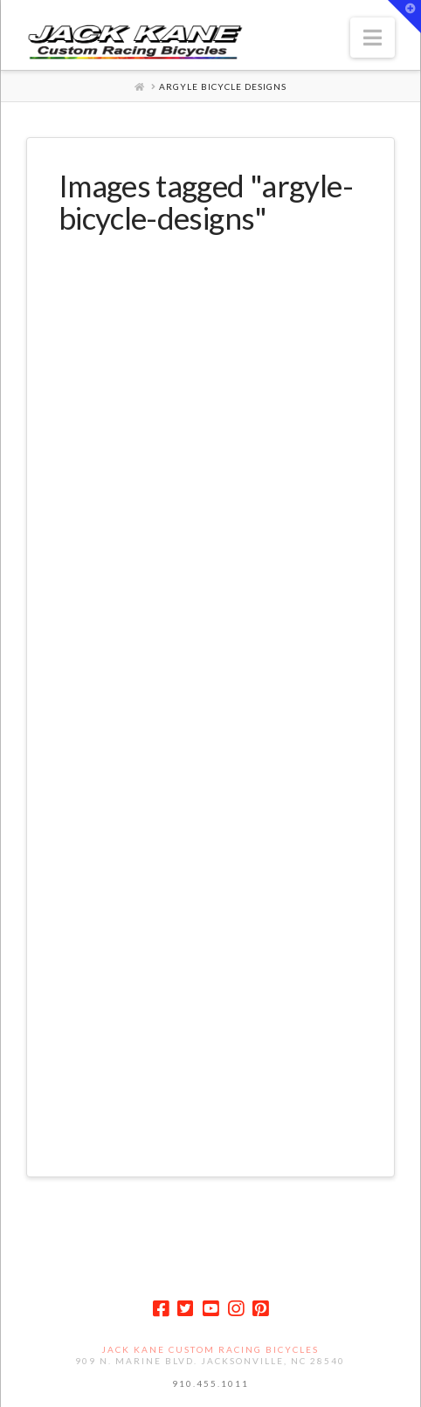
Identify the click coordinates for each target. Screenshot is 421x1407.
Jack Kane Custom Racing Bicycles (210, 1349)
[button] (372, 37)
